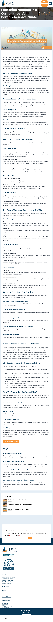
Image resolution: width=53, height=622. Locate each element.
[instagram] (24, 610)
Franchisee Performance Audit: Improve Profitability (19, 509)
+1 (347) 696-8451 (6, 607)
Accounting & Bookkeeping (8, 577)
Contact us (44, 5)
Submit (30, 538)
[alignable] (31, 610)
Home (40, 12)
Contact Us (4, 590)
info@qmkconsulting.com (8, 605)
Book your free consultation (11, 441)
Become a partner (6, 600)
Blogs (44, 12)
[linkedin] (26, 610)
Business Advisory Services (8, 580)
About (3, 588)
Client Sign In (44, 1)
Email (18, 535)
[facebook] (21, 610)
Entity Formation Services (8, 581)
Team (3, 593)
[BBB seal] (8, 557)
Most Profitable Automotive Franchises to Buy (17, 499)
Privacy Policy (26, 612)
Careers (4, 598)
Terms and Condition (26, 614)
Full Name (7, 535)
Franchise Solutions (17, 53)
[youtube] (29, 610)
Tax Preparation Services (7, 578)
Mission (4, 591)
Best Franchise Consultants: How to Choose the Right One (20, 504)
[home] (8, 3)
